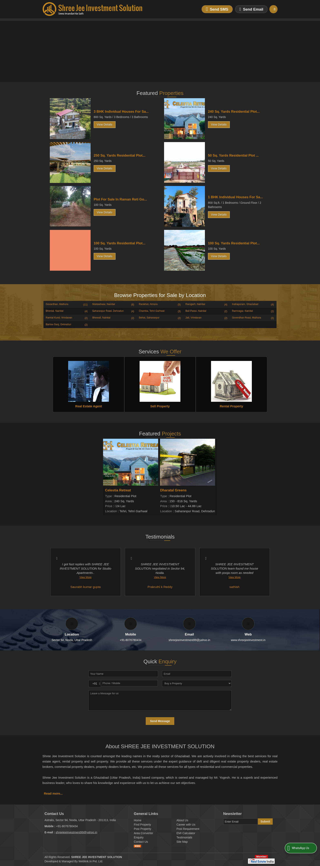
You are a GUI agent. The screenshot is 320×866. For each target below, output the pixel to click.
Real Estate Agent (88, 406)
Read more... (53, 793)
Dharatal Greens (173, 490)
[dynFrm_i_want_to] (196, 683)
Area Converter (143, 833)
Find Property (142, 824)
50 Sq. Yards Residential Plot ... (233, 155)
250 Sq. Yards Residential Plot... (119, 155)
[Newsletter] (240, 821)
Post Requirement (188, 828)
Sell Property (160, 406)
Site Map (182, 841)
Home (137, 820)
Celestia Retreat (118, 490)
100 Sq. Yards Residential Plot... (119, 243)
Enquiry (138, 837)
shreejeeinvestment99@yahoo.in (189, 640)
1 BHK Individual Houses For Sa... (235, 197)
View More (85, 577)
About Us (182, 820)
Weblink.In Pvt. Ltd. (91, 861)
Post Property (142, 828)
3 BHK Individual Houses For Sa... (121, 112)
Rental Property (231, 406)
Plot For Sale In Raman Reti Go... (120, 199)
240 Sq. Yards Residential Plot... (234, 112)
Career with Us (186, 824)
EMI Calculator (186, 833)
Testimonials (184, 837)
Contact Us (141, 841)
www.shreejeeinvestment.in (248, 640)
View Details (104, 124)
